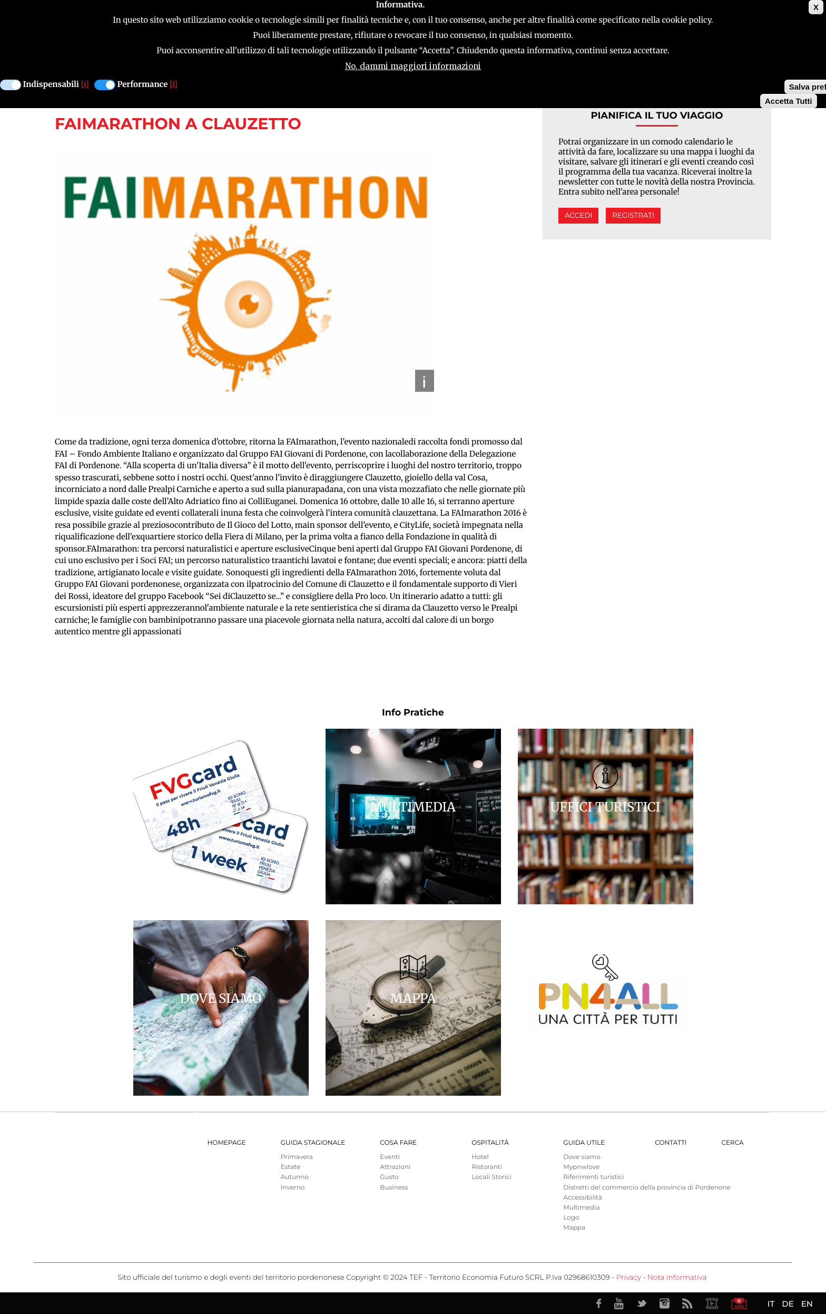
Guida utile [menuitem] (584, 1143)
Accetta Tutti (788, 99)
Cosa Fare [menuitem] (398, 1143)
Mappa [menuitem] (574, 1228)
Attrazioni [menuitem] (395, 1167)
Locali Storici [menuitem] (491, 1177)
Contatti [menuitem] (670, 1143)
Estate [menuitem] (290, 1167)
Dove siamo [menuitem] (581, 1157)
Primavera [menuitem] (297, 1157)
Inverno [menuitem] (293, 1188)
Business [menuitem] (394, 1188)
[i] (85, 84)
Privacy (628, 1277)
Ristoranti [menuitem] (486, 1167)
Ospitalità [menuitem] (489, 1143)
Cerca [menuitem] (732, 1143)
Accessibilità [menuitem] (582, 1198)
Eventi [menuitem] (390, 1157)
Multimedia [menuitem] (581, 1208)
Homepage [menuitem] (227, 1143)
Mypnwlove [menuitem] (581, 1167)
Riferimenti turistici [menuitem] (593, 1177)
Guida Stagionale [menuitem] (313, 1143)
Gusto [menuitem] (389, 1177)
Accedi (578, 215)
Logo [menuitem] (571, 1218)
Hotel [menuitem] (479, 1157)
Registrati (633, 215)
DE (787, 1304)
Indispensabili (51, 84)
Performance (142, 84)
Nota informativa (676, 1277)
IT (771, 1304)
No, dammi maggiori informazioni (413, 65)
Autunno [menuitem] (295, 1177)
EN (807, 1304)
